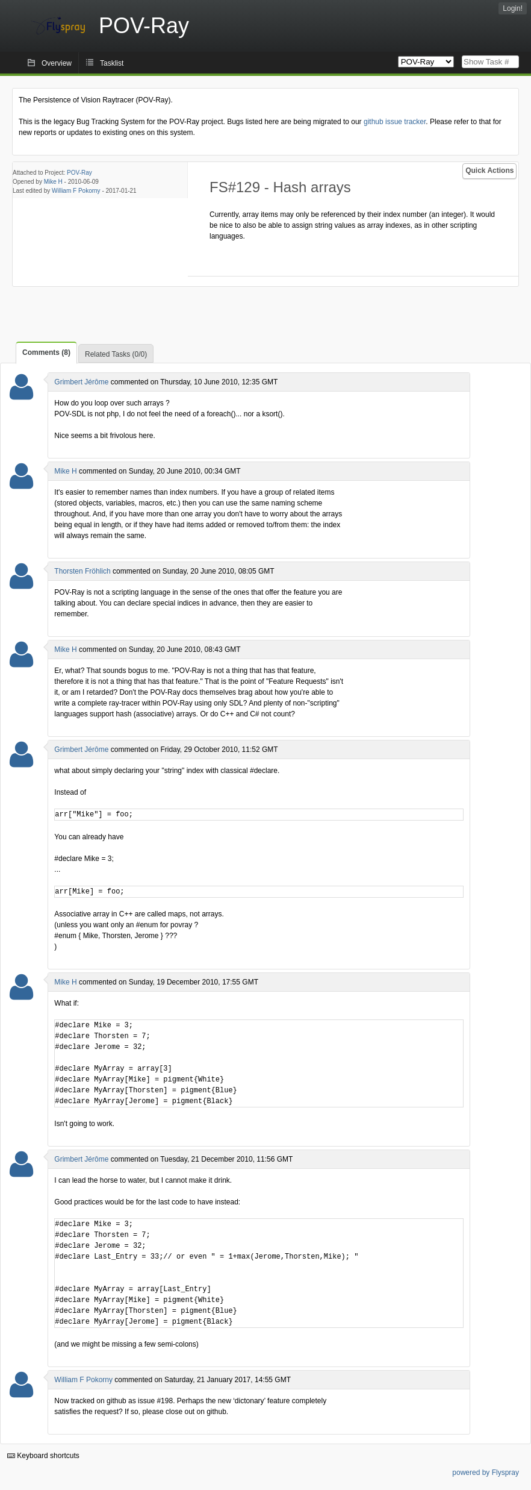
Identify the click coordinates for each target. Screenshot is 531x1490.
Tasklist (111, 63)
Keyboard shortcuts (43, 1455)
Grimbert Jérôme (81, 382)
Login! (513, 8)
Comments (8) (46, 352)
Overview (57, 63)
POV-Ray (79, 172)
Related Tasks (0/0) (116, 354)
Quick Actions (489, 170)
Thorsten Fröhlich (82, 571)
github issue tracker (395, 121)
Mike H (53, 181)
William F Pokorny (76, 190)
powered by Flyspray (485, 1472)
